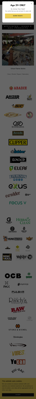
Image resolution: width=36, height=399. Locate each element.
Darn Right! (18, 15)
